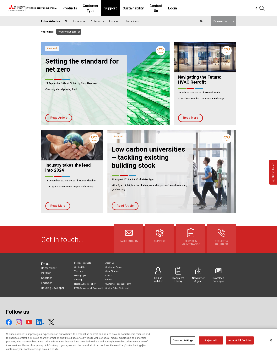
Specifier (46, 277)
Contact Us (187, 8)
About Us (109, 263)
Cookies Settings (182, 341)
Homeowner (49, 268)
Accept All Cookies (240, 341)
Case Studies (111, 271)
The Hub (78, 271)
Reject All (210, 341)
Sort (202, 21)
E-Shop (108, 279)
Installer (46, 272)
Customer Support (114, 267)
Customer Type (116, 8)
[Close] (271, 342)
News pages (80, 275)
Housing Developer (52, 287)
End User (46, 282)
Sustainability (162, 8)
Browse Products (82, 263)
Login (206, 8)
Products (90, 8)
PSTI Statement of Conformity (89, 288)
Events (108, 275)
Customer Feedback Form (118, 284)
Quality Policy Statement (117, 288)
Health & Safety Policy (84, 284)
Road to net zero (66, 31)
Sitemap (78, 279)
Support (139, 8)
